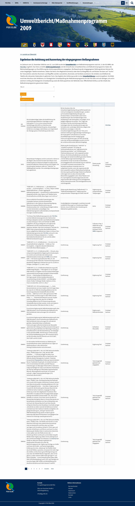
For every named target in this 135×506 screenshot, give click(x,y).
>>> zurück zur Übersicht (28, 54)
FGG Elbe (8, 3)
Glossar (70, 488)
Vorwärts (46, 469)
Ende (52, 469)
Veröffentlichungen (72, 3)
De (123, 3)
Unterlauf (54, 439)
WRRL (17, 3)
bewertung (64, 105)
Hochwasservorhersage (40, 3)
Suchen (23, 94)
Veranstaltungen (88, 3)
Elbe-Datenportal (57, 3)
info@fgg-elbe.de (42, 494)
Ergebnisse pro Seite (27, 99)
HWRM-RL (26, 3)
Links (69, 497)
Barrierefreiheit (72, 486)
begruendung (97, 105)
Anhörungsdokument (53, 67)
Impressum (71, 491)
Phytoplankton (39, 360)
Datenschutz (72, 493)
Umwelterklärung (89, 76)
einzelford (30, 105)
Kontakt (70, 495)
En (127, 3)
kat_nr (23, 105)
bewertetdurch (109, 105)
